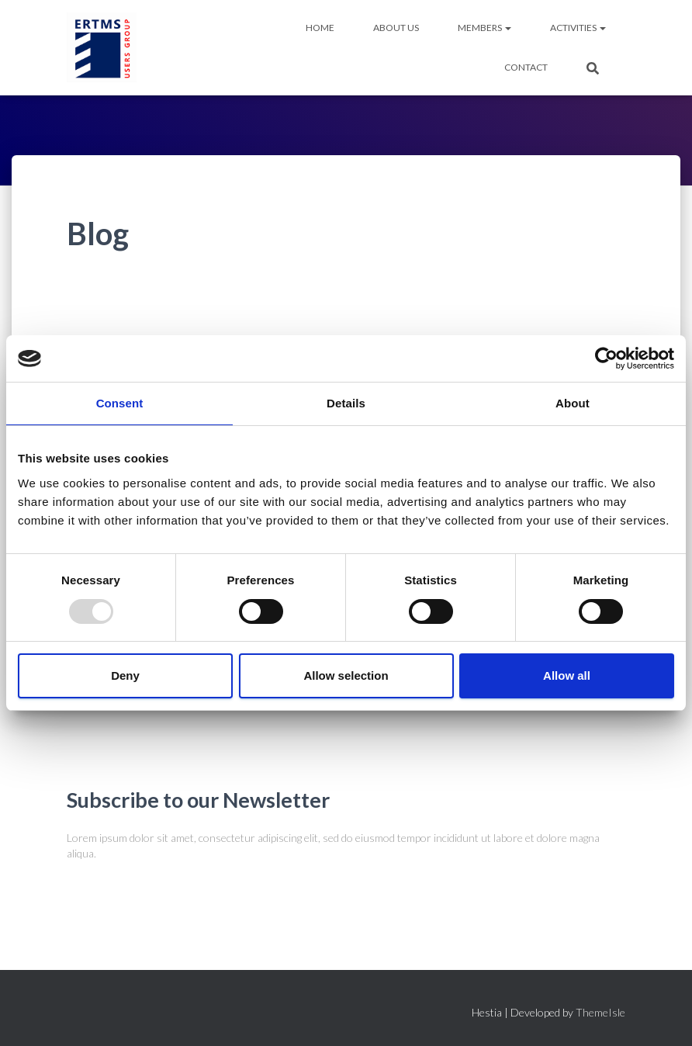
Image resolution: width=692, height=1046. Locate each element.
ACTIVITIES (578, 27)
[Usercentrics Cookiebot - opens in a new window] (606, 358)
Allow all (566, 675)
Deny (125, 675)
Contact (526, 67)
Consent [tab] (120, 403)
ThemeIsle (600, 1012)
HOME (320, 27)
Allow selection (345, 675)
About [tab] (572, 403)
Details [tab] (346, 403)
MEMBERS (484, 27)
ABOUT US (396, 27)
